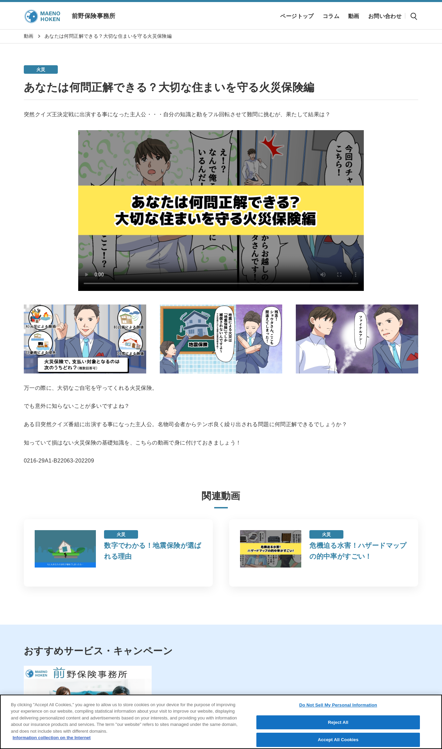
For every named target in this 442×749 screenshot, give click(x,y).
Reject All (338, 722)
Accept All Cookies (338, 739)
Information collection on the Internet (52, 737)
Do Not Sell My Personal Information (338, 705)
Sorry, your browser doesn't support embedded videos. (221, 210)
